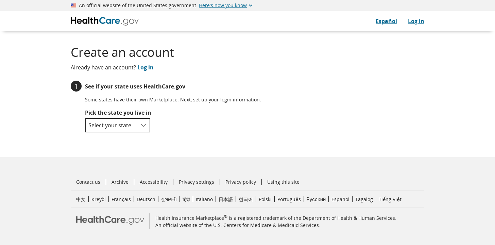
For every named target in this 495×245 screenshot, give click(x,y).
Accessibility (154, 182)
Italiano (204, 199)
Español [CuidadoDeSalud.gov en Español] (386, 21)
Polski (265, 199)
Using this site (283, 182)
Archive (120, 182)
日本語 (226, 199)
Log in (416, 21)
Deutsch (146, 199)
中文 (81, 199)
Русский (316, 199)
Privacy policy (240, 182)
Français (121, 199)
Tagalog (364, 199)
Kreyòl (98, 199)
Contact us (88, 182)
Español (340, 199)
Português (289, 199)
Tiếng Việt (390, 199)
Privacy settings (196, 182)
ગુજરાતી (169, 199)
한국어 (246, 199)
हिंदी (186, 199)
